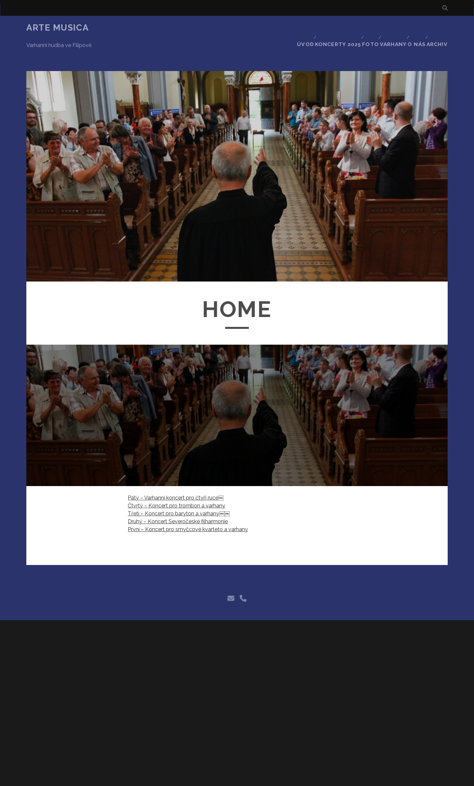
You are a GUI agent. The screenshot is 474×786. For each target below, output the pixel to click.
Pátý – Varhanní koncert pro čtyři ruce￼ (176, 474)
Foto (364, 27)
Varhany (389, 27)
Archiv (438, 27)
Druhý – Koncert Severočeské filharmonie (178, 498)
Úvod (297, 27)
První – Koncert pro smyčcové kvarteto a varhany (188, 506)
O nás (415, 27)
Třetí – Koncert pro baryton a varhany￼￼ (179, 490)
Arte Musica (57, 28)
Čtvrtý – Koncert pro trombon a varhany (176, 482)
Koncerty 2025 (331, 27)
